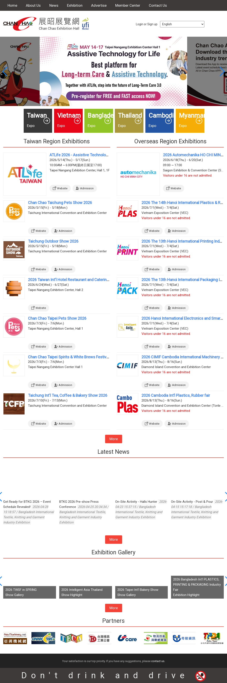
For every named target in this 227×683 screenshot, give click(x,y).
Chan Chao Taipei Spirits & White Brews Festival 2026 (73, 357)
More (113, 439)
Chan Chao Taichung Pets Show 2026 (60, 202)
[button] (222, 71)
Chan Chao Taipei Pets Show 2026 (57, 318)
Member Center (127, 5)
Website (62, 188)
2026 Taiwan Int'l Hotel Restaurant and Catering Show (73, 279)
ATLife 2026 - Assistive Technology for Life (86, 155)
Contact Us (158, 5)
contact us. (158, 661)
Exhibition (74, 5)
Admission (87, 188)
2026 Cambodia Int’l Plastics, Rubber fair (175, 395)
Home (12, 5)
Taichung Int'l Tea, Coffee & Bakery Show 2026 (67, 395)
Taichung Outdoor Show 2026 (53, 241)
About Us (33, 5)
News (53, 5)
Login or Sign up (146, 24)
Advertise (99, 5)
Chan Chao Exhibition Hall (48, 23)
